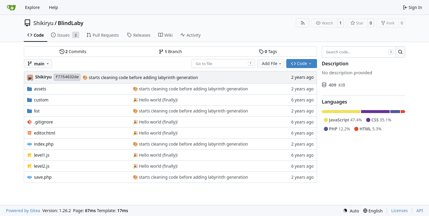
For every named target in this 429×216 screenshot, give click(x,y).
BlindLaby (70, 23)
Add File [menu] (272, 63)
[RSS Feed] (303, 22)
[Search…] (400, 52)
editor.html (44, 133)
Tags (268, 51)
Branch (170, 51)
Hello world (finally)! (158, 100)
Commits (73, 51)
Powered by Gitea (23, 210)
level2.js (41, 166)
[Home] (11, 7)
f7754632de (67, 77)
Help (53, 7)
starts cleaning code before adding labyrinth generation (143, 77)
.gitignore (43, 122)
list (37, 111)
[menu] (351, 211)
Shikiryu (43, 23)
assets (40, 89)
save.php (43, 177)
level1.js (41, 155)
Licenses (399, 210)
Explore (32, 7)
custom (41, 100)
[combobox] (223, 63)
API (419, 210)
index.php (44, 144)
